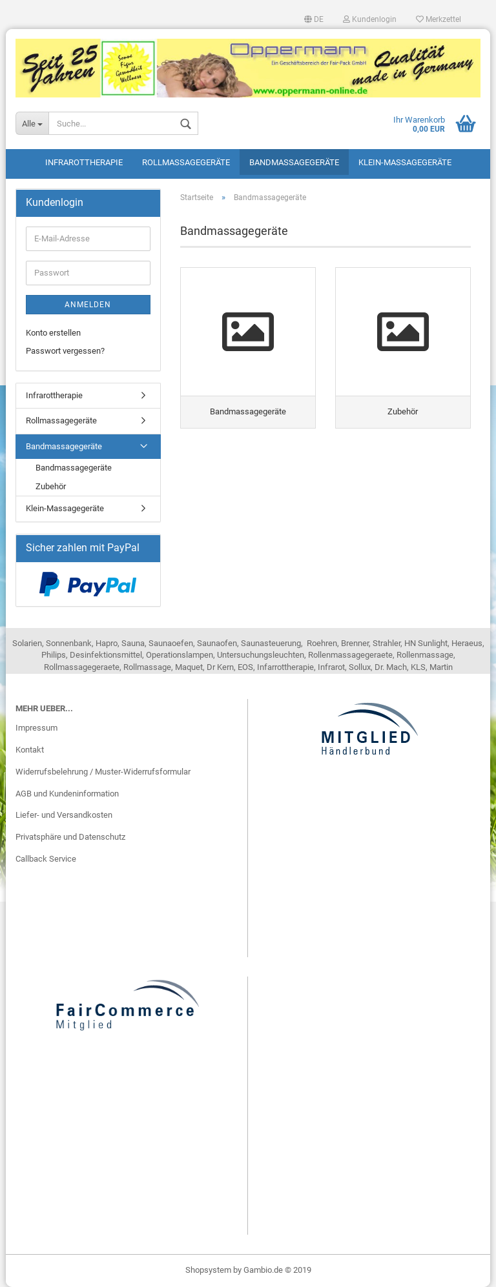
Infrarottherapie (84, 162)
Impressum (36, 728)
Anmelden (88, 304)
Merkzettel (438, 19)
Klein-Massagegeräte (404, 162)
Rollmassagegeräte (186, 162)
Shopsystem (208, 1270)
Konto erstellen (53, 333)
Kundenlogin (370, 19)
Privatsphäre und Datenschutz (70, 837)
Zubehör (51, 486)
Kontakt (30, 750)
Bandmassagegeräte (294, 162)
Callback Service (46, 859)
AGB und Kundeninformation (67, 793)
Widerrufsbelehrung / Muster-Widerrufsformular (103, 771)
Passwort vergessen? (65, 351)
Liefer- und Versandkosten (64, 815)
